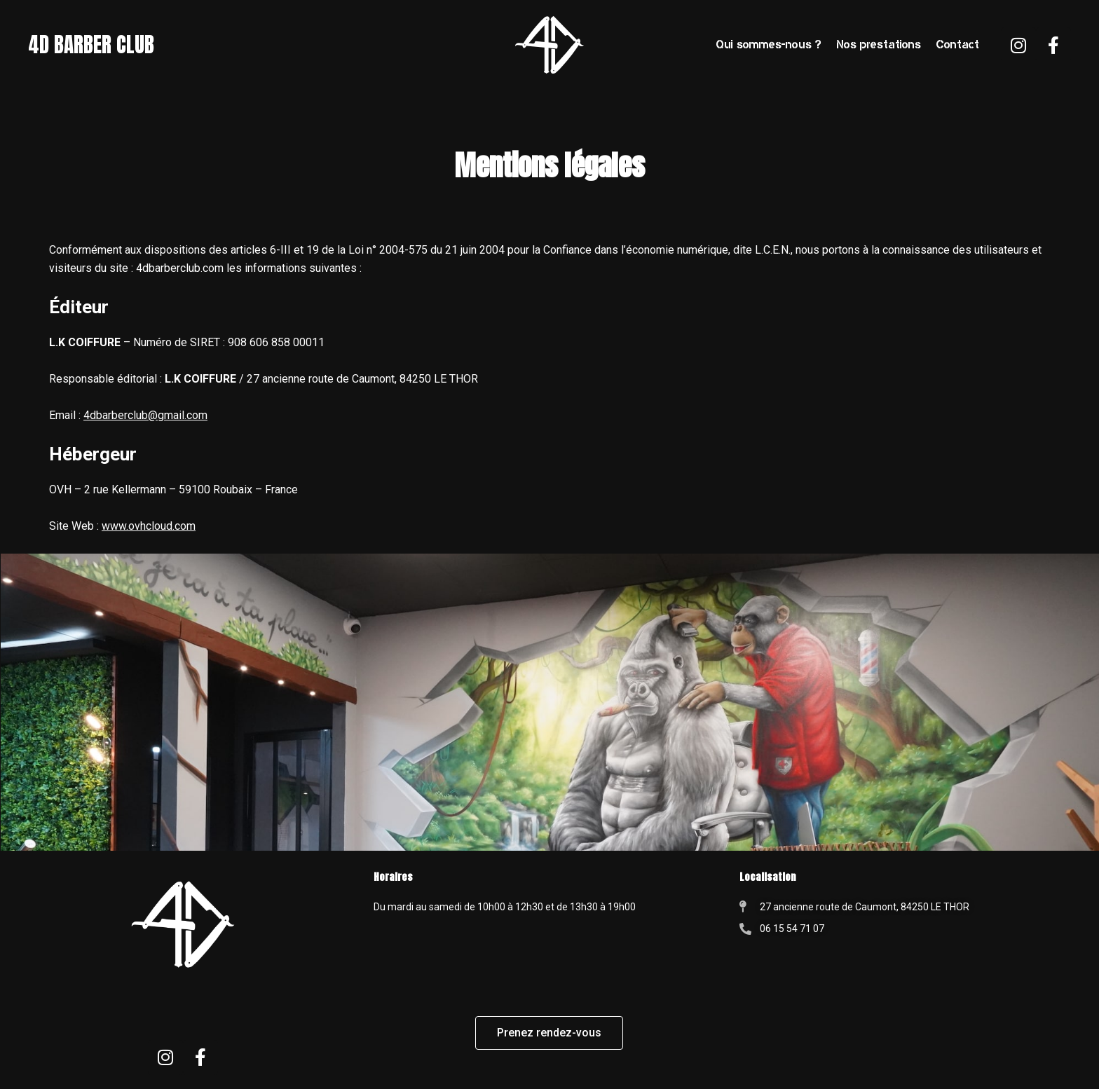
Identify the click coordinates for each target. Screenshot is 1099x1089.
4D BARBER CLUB (94, 45)
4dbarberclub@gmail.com (145, 415)
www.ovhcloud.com (149, 526)
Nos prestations (879, 44)
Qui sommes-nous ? (768, 44)
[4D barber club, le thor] (915, 1033)
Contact (957, 44)
